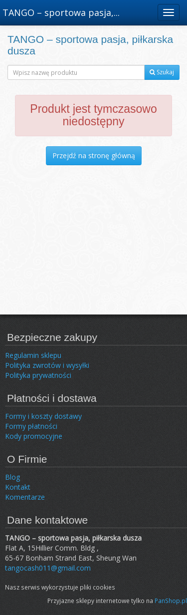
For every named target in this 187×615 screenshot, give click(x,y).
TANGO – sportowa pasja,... (61, 12)
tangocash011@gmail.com (48, 568)
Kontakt (17, 487)
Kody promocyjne (33, 436)
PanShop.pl (171, 601)
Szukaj (162, 72)
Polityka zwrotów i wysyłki (47, 365)
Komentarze (25, 497)
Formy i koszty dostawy (43, 416)
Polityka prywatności (38, 375)
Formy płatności (31, 426)
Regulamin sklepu (33, 355)
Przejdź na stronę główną (93, 155)
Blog (12, 477)
